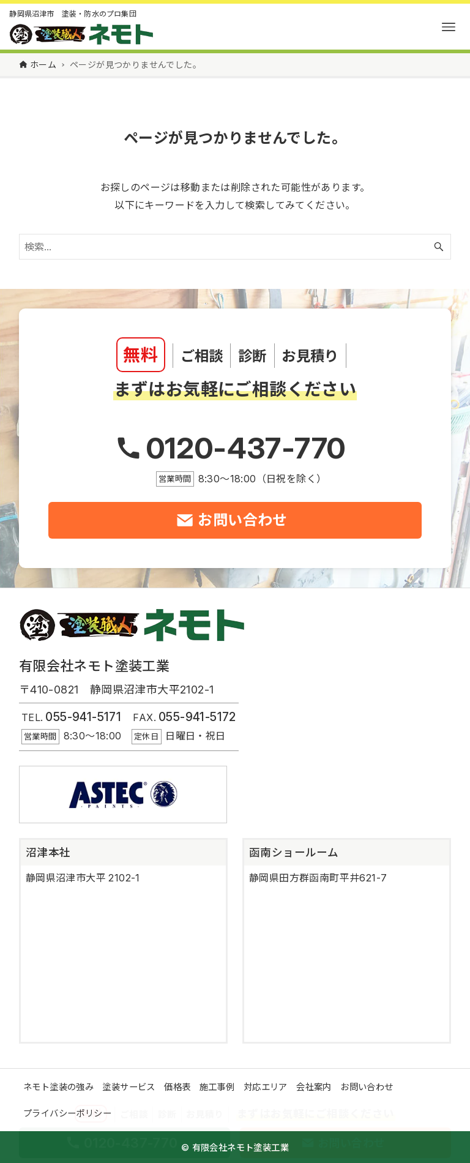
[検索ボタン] (439, 247)
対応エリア (266, 1087)
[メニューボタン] (448, 27)
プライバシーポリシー (67, 1113)
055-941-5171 (83, 716)
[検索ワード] (235, 247)
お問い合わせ (366, 1087)
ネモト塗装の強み (58, 1087)
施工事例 (217, 1087)
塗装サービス (128, 1087)
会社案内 (314, 1087)
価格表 (177, 1087)
